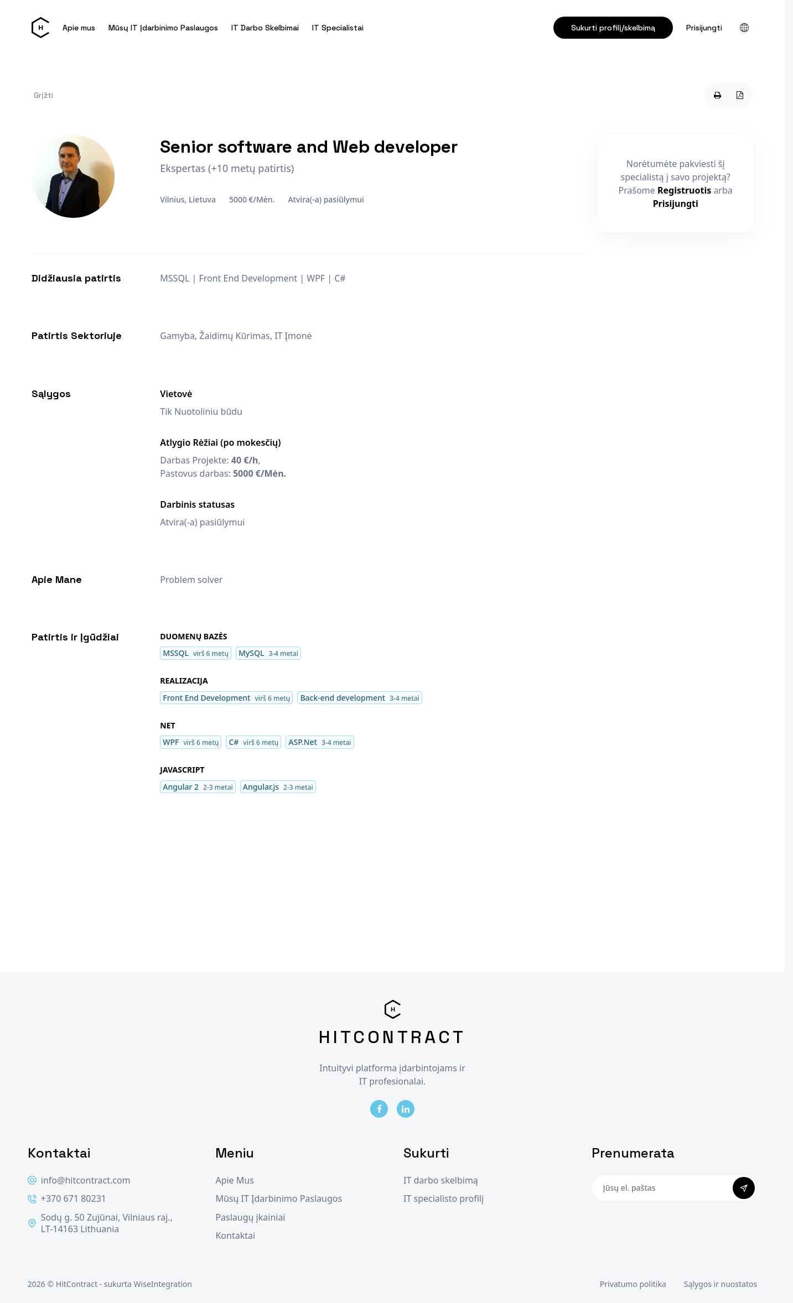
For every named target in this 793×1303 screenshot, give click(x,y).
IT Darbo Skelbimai (265, 28)
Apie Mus (234, 1180)
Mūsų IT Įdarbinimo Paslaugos (163, 28)
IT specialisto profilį (443, 1199)
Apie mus (79, 28)
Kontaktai (235, 1236)
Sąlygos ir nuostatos (720, 1284)
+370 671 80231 (67, 1199)
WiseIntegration (163, 1284)
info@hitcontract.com (79, 1180)
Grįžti (43, 95)
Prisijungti (704, 28)
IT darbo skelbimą (440, 1180)
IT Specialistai (338, 28)
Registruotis (684, 190)
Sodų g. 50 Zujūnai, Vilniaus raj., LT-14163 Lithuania (100, 1224)
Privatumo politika (633, 1284)
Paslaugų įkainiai (250, 1217)
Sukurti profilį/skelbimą (613, 28)
